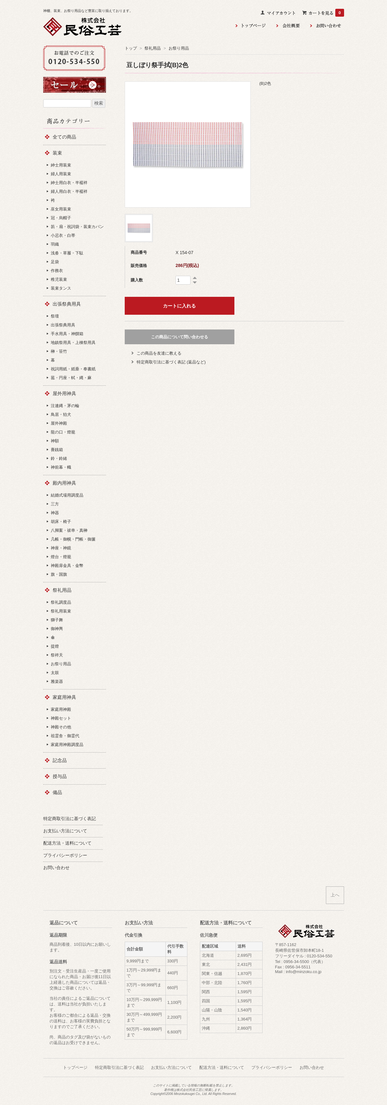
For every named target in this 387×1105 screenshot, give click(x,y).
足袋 (55, 261)
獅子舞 (57, 620)
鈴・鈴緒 (59, 458)
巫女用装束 (61, 209)
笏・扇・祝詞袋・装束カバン (77, 226)
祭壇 (55, 316)
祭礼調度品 (61, 602)
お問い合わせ (312, 1067)
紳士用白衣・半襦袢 (69, 182)
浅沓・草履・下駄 (67, 253)
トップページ (75, 1067)
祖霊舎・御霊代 (65, 735)
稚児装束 (59, 279)
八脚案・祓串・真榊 (69, 530)
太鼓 (55, 672)
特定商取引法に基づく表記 (119, 1067)
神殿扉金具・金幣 (67, 565)
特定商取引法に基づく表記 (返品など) (171, 362)
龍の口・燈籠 (63, 432)
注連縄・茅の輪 (65, 405)
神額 (55, 440)
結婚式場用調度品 (67, 495)
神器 (55, 512)
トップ (131, 48)
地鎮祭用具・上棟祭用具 (73, 342)
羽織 (55, 244)
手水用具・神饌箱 (67, 333)
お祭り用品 (179, 48)
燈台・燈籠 (61, 556)
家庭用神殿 (61, 709)
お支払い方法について (171, 1067)
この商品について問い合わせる (179, 337)
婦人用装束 (61, 173)
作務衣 (57, 270)
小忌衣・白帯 (63, 235)
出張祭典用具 (63, 325)
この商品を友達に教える (159, 353)
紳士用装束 (61, 165)
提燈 (55, 646)
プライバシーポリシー (271, 1067)
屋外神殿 (59, 423)
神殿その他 (61, 727)
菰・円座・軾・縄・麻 (71, 377)
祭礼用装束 (61, 611)
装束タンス (61, 288)
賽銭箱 (57, 449)
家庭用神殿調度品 (67, 744)
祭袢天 (57, 655)
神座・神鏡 (61, 548)
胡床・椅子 (61, 521)
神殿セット (61, 718)
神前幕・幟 (61, 467)
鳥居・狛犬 (61, 414)
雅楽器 (57, 681)
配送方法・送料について (221, 1067)
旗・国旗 (59, 574)
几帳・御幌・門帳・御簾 (73, 539)
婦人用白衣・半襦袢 (69, 191)
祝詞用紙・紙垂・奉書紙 (73, 369)
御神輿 (57, 628)
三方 (55, 504)
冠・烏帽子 (61, 217)
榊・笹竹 (59, 351)
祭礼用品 (152, 48)
